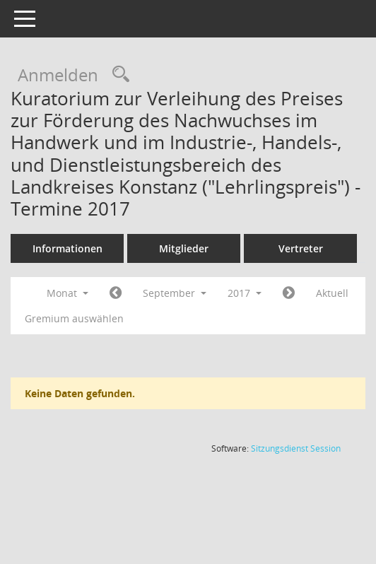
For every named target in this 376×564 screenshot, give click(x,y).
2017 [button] (245, 293)
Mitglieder (183, 248)
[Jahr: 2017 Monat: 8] (115, 293)
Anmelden (58, 74)
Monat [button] (67, 293)
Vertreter (300, 248)
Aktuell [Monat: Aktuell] (332, 293)
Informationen (67, 248)
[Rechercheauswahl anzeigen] (117, 74)
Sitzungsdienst (296, 448)
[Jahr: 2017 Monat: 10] (288, 293)
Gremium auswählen (74, 318)
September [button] (174, 293)
